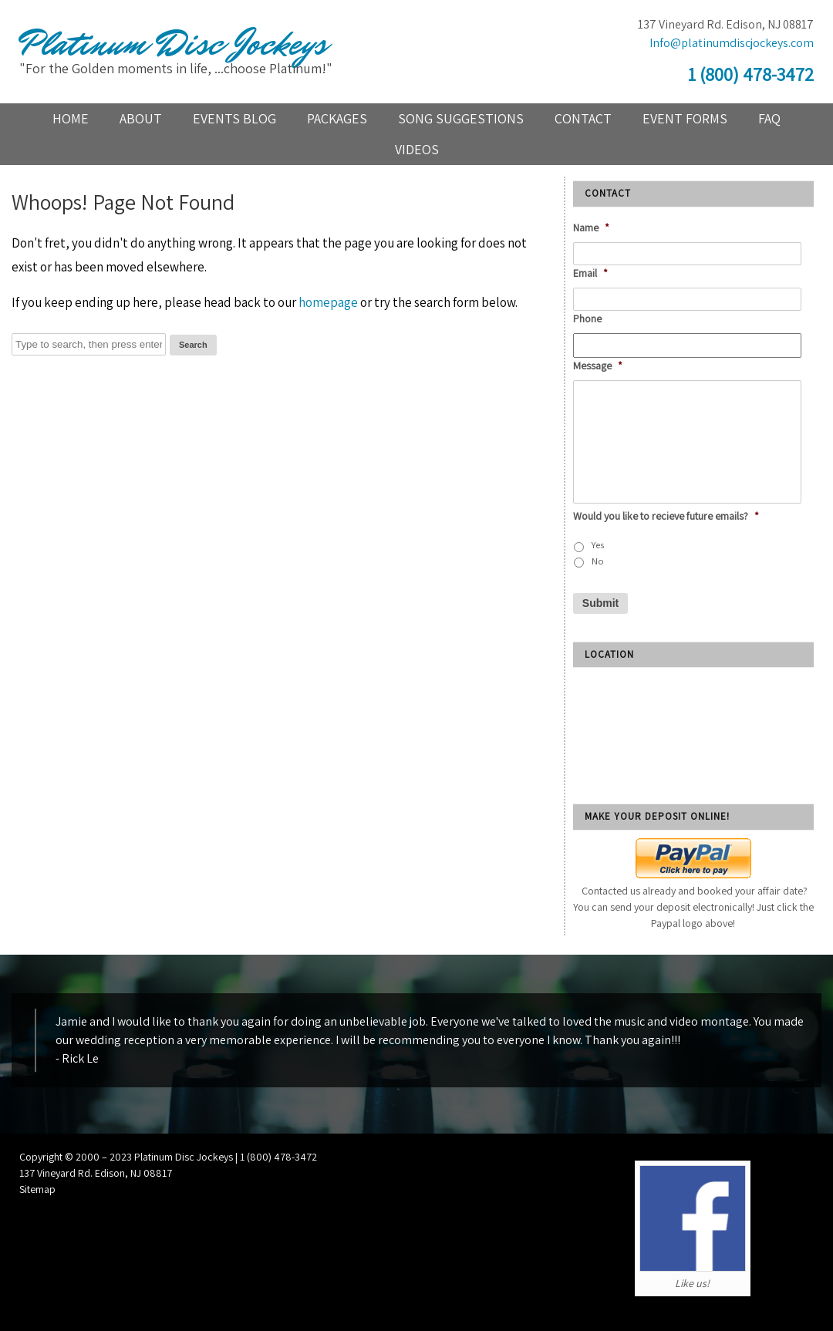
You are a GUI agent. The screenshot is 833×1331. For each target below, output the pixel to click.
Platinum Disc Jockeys (172, 44)
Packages (337, 118)
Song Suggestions (461, 118)
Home (70, 118)
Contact (583, 118)
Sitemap (37, 1189)
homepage (328, 302)
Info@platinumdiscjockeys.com (731, 43)
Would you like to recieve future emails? (666, 516)
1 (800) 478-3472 (751, 74)
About (141, 118)
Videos (417, 149)
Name (591, 227)
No (598, 561)
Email (590, 273)
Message (597, 365)
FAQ (769, 118)
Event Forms (684, 118)
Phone (587, 318)
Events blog (234, 118)
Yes (598, 544)
